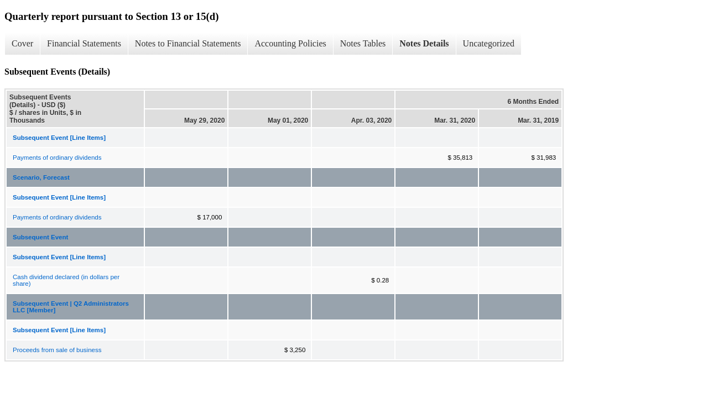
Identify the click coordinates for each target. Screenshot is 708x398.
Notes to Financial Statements (188, 43)
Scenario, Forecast (41, 177)
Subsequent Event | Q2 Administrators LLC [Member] (71, 306)
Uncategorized (488, 43)
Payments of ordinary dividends (57, 157)
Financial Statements (84, 43)
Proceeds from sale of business (57, 350)
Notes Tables (363, 43)
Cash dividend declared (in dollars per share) (66, 280)
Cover (22, 43)
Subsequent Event (40, 237)
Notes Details (424, 43)
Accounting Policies (290, 43)
